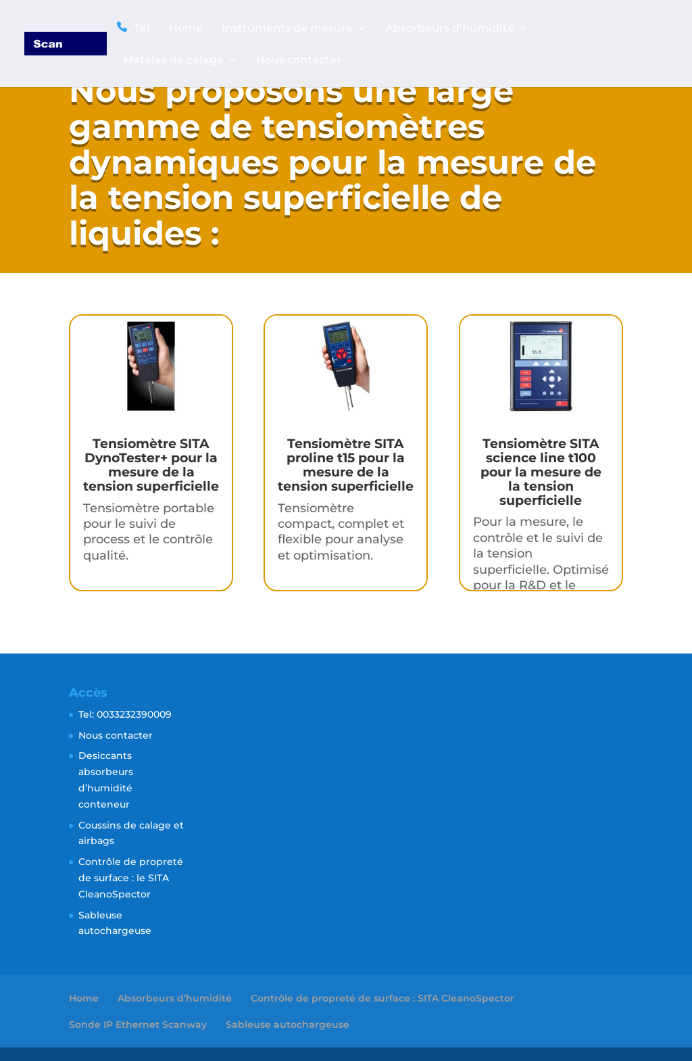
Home (186, 29)
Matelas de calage (173, 60)
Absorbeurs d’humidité (449, 29)
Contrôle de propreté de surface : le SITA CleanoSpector (130, 878)
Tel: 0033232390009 (125, 714)
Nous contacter (298, 60)
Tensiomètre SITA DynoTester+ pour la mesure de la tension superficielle (151, 465)
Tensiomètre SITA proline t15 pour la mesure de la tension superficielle (346, 465)
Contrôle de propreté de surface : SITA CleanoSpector (382, 998)
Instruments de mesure (287, 29)
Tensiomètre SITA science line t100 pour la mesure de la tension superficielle (540, 472)
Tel (142, 28)
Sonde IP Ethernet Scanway (138, 1024)
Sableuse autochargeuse (287, 1024)
